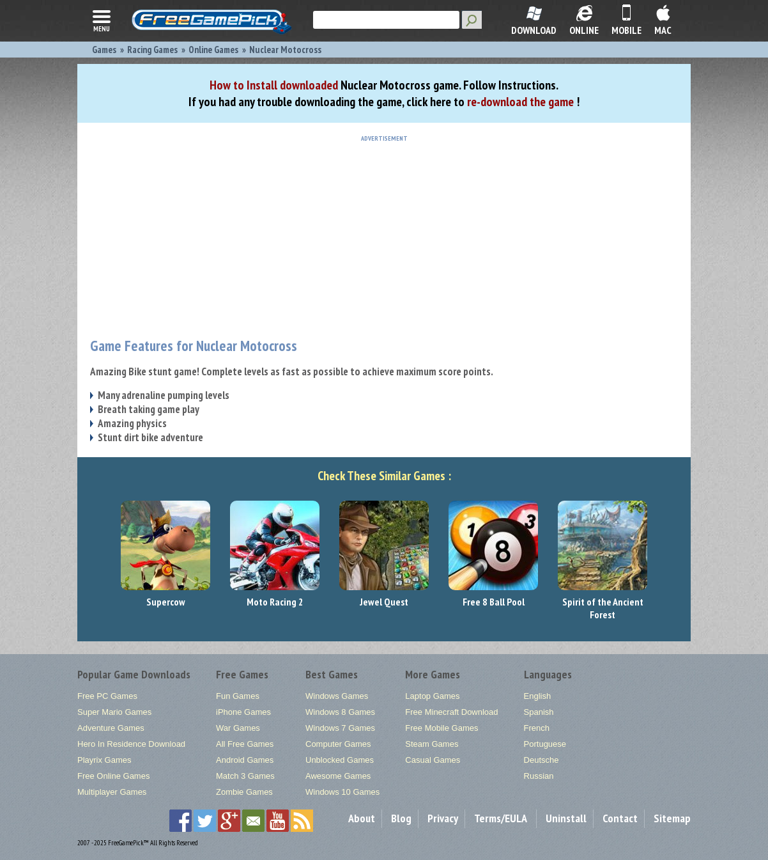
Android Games (244, 760)
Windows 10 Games (342, 792)
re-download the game (520, 101)
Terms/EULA (500, 818)
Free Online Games (113, 776)
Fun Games (237, 696)
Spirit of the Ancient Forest (602, 608)
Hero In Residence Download (131, 744)
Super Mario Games (114, 712)
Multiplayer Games (111, 792)
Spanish (539, 712)
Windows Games (336, 696)
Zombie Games (244, 792)
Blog (401, 818)
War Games (238, 728)
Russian (539, 776)
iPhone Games (243, 712)
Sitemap (672, 818)
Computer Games (338, 744)
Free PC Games (107, 696)
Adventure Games (110, 728)
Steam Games (431, 744)
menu (101, 19)
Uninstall (566, 818)
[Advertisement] (384, 231)
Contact (620, 818)
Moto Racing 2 (275, 601)
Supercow (165, 601)
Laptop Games (432, 696)
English (537, 696)
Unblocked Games (339, 760)
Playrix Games (104, 760)
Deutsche (541, 760)
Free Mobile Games (441, 728)
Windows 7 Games (340, 728)
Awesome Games (338, 776)
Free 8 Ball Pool (494, 601)
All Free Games (244, 744)
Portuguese (545, 744)
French (536, 728)
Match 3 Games (245, 776)
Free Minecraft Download (451, 712)
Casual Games (432, 760)
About (361, 818)
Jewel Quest (384, 601)
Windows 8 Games (340, 712)
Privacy (442, 818)
